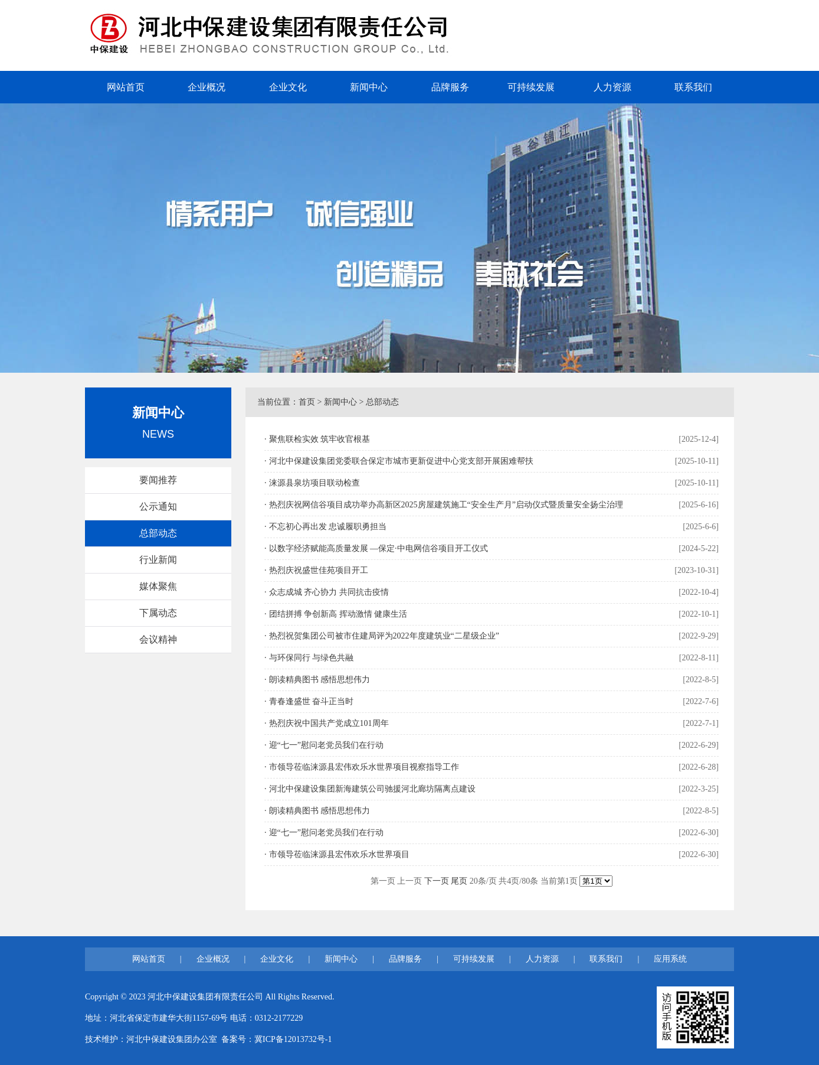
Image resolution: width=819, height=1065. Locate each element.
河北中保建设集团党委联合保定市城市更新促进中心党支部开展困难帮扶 (401, 461)
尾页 (459, 881)
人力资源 (612, 87)
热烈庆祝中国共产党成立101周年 (329, 723)
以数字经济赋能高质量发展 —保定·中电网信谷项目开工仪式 (378, 548)
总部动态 (158, 533)
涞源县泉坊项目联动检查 (314, 482)
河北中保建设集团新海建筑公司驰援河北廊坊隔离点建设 (372, 788)
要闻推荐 (158, 480)
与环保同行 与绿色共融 (311, 657)
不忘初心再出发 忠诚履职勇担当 (328, 526)
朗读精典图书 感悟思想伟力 (320, 679)
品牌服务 (450, 87)
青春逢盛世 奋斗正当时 (311, 701)
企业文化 (288, 87)
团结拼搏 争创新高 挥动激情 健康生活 (338, 614)
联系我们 (693, 87)
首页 (307, 402)
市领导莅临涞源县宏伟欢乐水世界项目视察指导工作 (364, 767)
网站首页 (126, 87)
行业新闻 (158, 560)
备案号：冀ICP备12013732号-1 (276, 1039)
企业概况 (206, 87)
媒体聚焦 (158, 586)
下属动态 (158, 613)
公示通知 (158, 506)
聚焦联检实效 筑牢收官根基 (320, 439)
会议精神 (158, 639)
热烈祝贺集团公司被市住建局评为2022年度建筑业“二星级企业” (384, 635)
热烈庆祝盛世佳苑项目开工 (318, 570)
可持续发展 (531, 87)
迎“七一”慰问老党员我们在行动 (326, 745)
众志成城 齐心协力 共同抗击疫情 (329, 592)
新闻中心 (369, 87)
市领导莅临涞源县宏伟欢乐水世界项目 (339, 854)
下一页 (436, 881)
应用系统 (670, 959)
